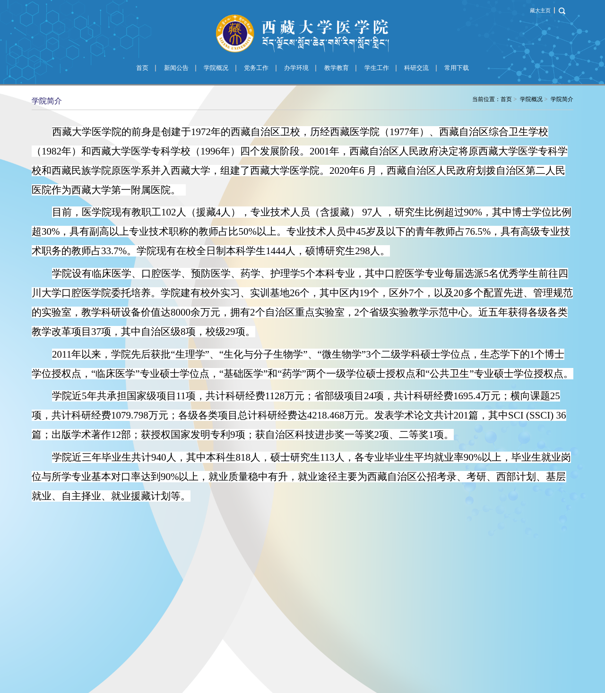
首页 (142, 67)
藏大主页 (540, 10)
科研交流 (416, 67)
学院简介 (562, 99)
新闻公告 (176, 67)
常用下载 (456, 67)
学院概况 (216, 67)
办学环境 (296, 67)
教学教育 (336, 67)
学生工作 (376, 67)
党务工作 (256, 67)
